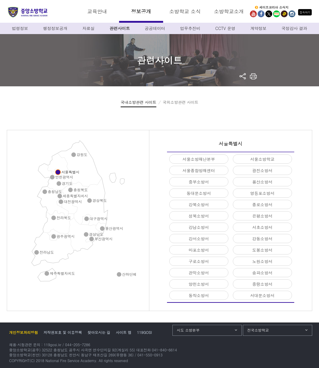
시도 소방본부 (188, 330)
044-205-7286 (77, 344)
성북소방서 (199, 216)
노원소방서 (262, 261)
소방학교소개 (229, 11)
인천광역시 (64, 177)
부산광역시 (103, 239)
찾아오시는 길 (98, 332)
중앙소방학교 (28, 12)
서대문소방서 (262, 295)
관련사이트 (120, 28)
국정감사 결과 (294, 28)
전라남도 (47, 252)
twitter (268, 13)
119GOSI (144, 332)
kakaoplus (284, 13)
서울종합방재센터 (198, 170)
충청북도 (80, 190)
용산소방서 (262, 182)
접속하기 (304, 12)
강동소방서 (262, 238)
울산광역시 (114, 228)
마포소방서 (199, 250)
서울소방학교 (262, 159)
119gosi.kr (52, 344)
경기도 (67, 183)
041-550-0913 (149, 355)
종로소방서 (262, 204)
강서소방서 (199, 238)
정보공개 (141, 11)
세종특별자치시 (75, 196)
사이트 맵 (124, 332)
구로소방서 (199, 261)
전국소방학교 (258, 330)
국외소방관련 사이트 (180, 102)
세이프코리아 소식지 (274, 7)
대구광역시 (98, 218)
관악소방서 (199, 273)
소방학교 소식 (185, 11)
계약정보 (258, 28)
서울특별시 (70, 172)
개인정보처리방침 (23, 332)
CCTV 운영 (225, 28)
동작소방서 (199, 295)
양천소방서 (199, 284)
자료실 (88, 28)
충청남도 (55, 191)
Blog (276, 13)
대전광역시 (73, 201)
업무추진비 (190, 28)
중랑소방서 (262, 284)
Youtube (253, 13)
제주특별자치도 (62, 273)
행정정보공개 (55, 28)
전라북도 (64, 218)
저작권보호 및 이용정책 (62, 332)
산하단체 (129, 274)
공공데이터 (155, 28)
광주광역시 (66, 236)
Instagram (292, 13)
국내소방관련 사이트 (138, 102)
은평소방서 (262, 216)
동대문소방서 (199, 193)
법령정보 (20, 28)
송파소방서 (262, 273)
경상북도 (99, 200)
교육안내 (97, 11)
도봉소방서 (262, 250)
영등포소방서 (262, 193)
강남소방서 (199, 227)
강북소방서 (199, 204)
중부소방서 (199, 182)
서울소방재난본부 (198, 159)
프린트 (253, 76)
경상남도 (96, 234)
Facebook (261, 13)
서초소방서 (262, 227)
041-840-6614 (164, 350)
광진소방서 (262, 170)
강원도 (82, 154)
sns (242, 76)
